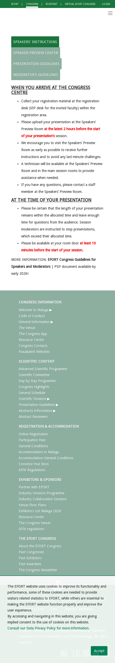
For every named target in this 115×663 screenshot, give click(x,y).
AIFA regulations (31, 529)
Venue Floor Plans (32, 505)
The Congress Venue (34, 523)
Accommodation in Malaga (39, 452)
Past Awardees (30, 564)
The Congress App (33, 334)
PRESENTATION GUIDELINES (36, 64)
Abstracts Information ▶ (37, 411)
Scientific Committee (34, 375)
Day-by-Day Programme (37, 381)
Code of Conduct (32, 316)
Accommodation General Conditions (46, 458)
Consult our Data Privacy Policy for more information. (48, 628)
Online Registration (33, 434)
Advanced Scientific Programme (43, 369)
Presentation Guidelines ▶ (39, 405)
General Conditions (33, 446)
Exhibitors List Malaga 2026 (40, 511)
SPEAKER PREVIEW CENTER (35, 53)
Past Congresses (31, 552)
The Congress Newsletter (38, 570)
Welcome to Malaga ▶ (35, 310)
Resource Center (31, 517)
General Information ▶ (36, 322)
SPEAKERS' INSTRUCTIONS (35, 42)
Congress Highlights (34, 387)
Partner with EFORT (34, 487)
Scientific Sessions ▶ (34, 399)
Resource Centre (31, 340)
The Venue (27, 328)
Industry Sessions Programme (41, 493)
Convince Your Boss (34, 464)
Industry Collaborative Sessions (43, 499)
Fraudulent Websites (34, 352)
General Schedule (32, 393)
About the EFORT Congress (40, 546)
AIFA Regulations (32, 470)
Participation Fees (32, 440)
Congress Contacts (33, 346)
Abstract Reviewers (33, 417)
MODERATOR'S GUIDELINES (35, 75)
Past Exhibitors (30, 558)
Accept (99, 651)
